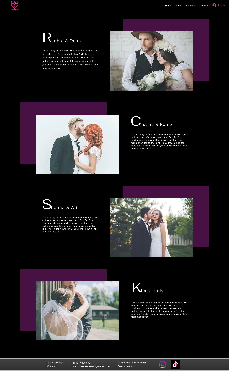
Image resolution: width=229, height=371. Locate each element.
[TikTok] (175, 364)
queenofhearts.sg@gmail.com (94, 366)
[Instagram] (162, 364)
